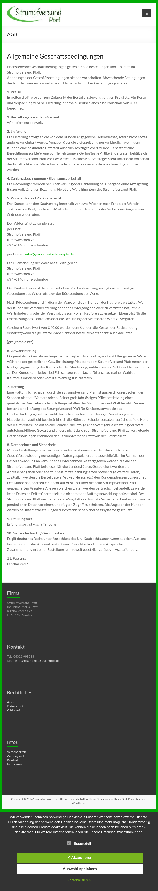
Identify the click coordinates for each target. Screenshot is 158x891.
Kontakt (12, 760)
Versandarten (16, 752)
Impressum (15, 764)
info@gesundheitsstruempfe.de (49, 254)
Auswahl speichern (80, 869)
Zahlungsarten (17, 756)
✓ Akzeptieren (79, 857)
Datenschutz (16, 706)
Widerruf (13, 710)
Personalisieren (79, 880)
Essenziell (79, 843)
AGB (10, 702)
